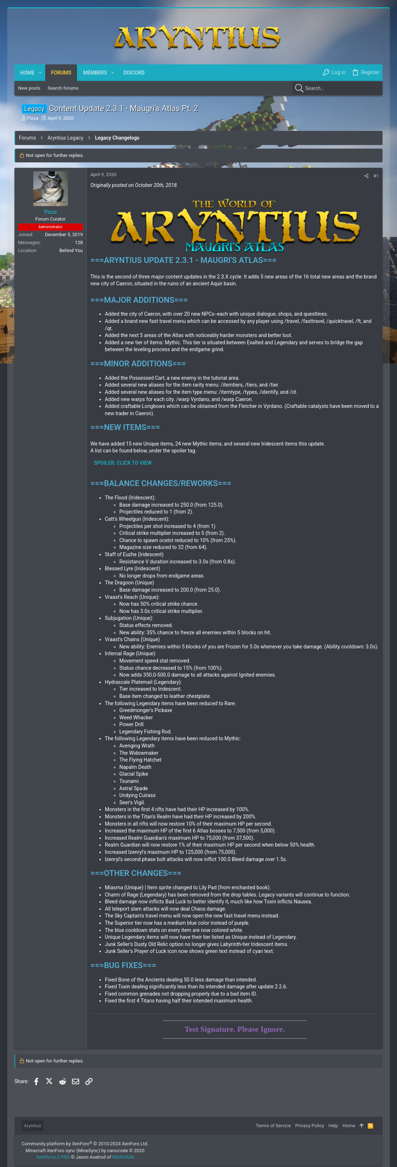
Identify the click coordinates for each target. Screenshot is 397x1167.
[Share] (366, 176)
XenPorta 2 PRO (53, 1157)
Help (333, 1125)
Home (348, 1125)
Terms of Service (273, 1125)
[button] (40, 72)
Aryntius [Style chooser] (32, 1125)
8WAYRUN (123, 1157)
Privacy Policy (309, 1125)
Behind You (71, 250)
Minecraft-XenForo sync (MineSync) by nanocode (85, 1150)
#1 (376, 176)
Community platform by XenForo (85, 1143)
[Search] (337, 88)
